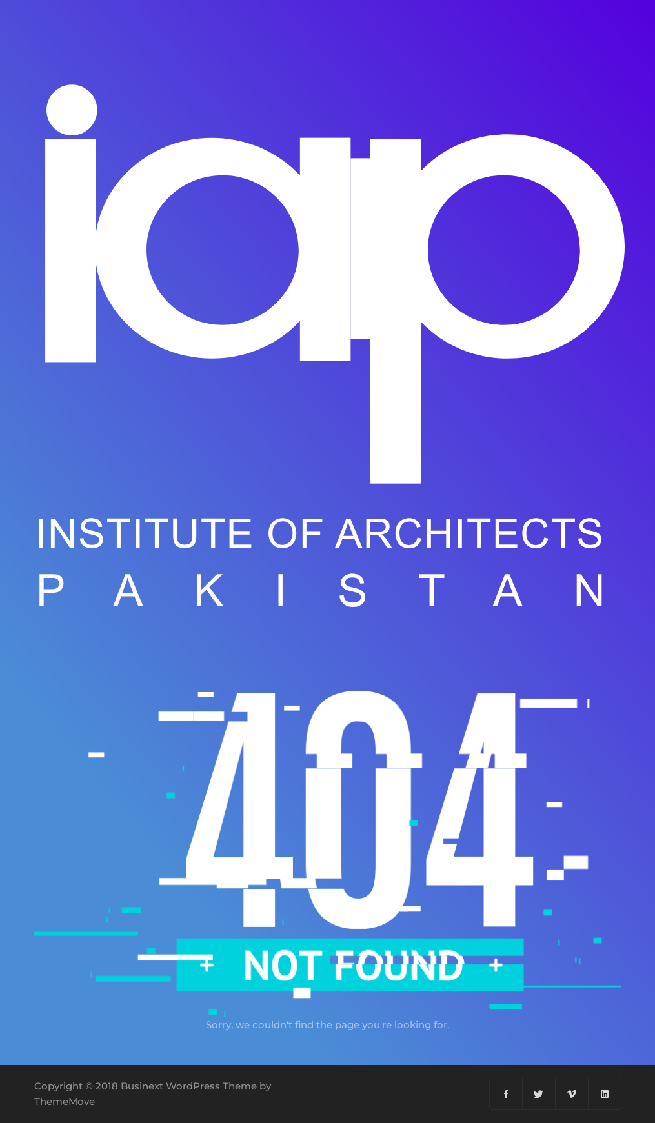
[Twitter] (539, 1093)
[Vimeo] (572, 1093)
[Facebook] (506, 1093)
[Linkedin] (605, 1093)
